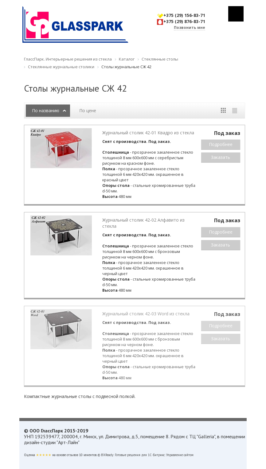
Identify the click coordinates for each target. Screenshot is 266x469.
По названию (45, 110)
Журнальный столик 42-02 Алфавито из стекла (143, 223)
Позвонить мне (189, 27)
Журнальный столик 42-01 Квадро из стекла (148, 133)
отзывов (72, 455)
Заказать (220, 157)
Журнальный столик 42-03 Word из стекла (146, 314)
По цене (87, 110)
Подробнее (221, 144)
